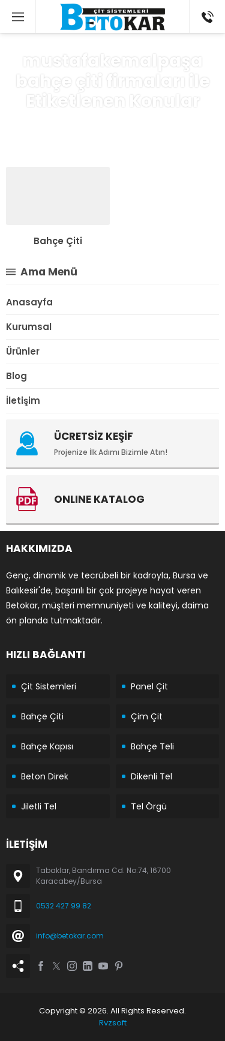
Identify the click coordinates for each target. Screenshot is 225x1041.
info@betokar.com (70, 936)
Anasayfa (45, 124)
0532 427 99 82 (63, 906)
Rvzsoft (113, 1022)
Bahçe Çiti (58, 241)
